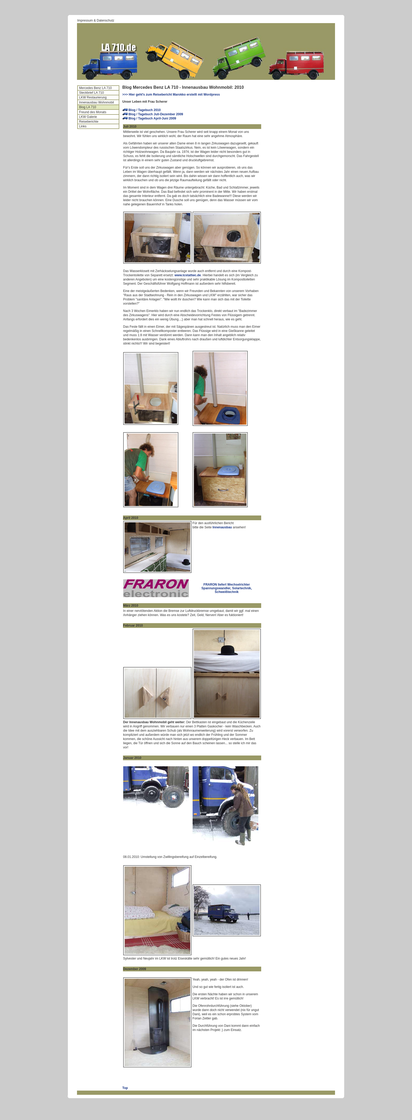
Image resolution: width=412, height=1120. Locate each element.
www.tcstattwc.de (187, 275)
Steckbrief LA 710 (91, 93)
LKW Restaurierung (93, 97)
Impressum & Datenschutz (95, 20)
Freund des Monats (92, 112)
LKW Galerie (88, 117)
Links (82, 126)
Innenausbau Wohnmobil (96, 102)
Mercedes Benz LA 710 (95, 88)
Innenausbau (222, 527)
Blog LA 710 (87, 107)
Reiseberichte (88, 121)
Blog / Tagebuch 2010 (144, 110)
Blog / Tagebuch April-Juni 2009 (152, 118)
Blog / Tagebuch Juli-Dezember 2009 (155, 114)
